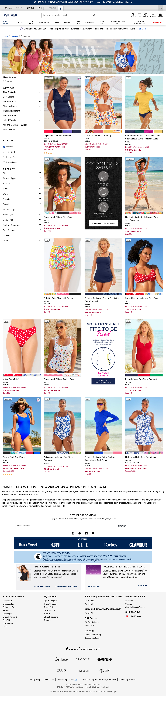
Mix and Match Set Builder (15, 124)
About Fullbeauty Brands (135, 607)
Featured (14, 36)
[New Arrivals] (40, 92)
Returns (6, 610)
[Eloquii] (19, 8)
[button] (108, 2)
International (8, 623)
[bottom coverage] (22, 225)
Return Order (49, 607)
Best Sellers (8, 96)
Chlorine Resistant (11, 110)
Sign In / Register (50, 601)
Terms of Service (106, 691)
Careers (128, 604)
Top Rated (10, 152)
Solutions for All (10, 101)
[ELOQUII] (83, 659)
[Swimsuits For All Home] (10, 16)
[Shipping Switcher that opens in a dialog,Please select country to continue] (160, 8)
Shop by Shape (10, 106)
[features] (22, 183)
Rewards (47, 620)
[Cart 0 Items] (160, 15)
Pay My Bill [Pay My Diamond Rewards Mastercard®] (89, 613)
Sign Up (122, 525)
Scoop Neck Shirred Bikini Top (58, 217)
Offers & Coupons (51, 617)
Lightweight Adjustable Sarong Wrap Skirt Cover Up (141, 219)
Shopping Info (8, 604)
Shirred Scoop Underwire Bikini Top (141, 298)
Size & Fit (6, 620)
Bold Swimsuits (10, 115)
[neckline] (22, 199)
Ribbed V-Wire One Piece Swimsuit (141, 379)
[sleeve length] (22, 209)
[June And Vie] (52, 8)
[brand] (22, 204)
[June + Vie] (83, 671)
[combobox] (69, 15)
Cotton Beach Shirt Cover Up (98, 135)
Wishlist (47, 614)
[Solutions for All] (40, 101)
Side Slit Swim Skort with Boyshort (59, 298)
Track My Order (50, 604)
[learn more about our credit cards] (142, 585)
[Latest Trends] (40, 120)
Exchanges (7, 614)
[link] (8, 22)
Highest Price (11, 157)
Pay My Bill (89, 604)
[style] (22, 193)
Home (5, 36)
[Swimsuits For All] (60, 8)
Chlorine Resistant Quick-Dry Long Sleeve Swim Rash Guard (100, 459)
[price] (22, 240)
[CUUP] (41, 8)
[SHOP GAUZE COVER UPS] (103, 196)
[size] (22, 173)
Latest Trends (9, 120)
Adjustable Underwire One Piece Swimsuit (58, 459)
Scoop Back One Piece (14, 457)
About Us (129, 601)
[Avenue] (30, 8)
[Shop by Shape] (40, 106)
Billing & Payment (10, 617)
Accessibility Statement (128, 679)
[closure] (22, 235)
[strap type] (22, 214)
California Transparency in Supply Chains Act (98, 679)
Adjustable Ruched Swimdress (57, 135)
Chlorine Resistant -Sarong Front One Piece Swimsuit (102, 300)
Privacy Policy (35, 679)
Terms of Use (49, 679)
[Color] (22, 188)
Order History (49, 610)
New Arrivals (9, 92)
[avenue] (104, 659)
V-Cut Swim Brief (10, 379)
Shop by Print (9, 129)
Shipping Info (8, 607)
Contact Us (7, 601)
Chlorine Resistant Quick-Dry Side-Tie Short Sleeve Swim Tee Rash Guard (142, 137)
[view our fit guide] (41, 586)
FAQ (4, 627)
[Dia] (61, 659)
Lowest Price (11, 162)
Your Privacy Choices (67, 679)
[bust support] (22, 230)
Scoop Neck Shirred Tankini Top (59, 379)
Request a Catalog (92, 638)
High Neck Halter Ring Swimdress (140, 457)
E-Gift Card (89, 625)
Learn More (141, 29)
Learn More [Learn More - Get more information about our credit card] (89, 601)
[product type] (22, 178)
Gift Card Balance (92, 622)
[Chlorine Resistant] (40, 110)
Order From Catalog (93, 635)
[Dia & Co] (8, 8)
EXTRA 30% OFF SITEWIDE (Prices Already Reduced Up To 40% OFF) (64, 2)
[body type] (22, 219)
